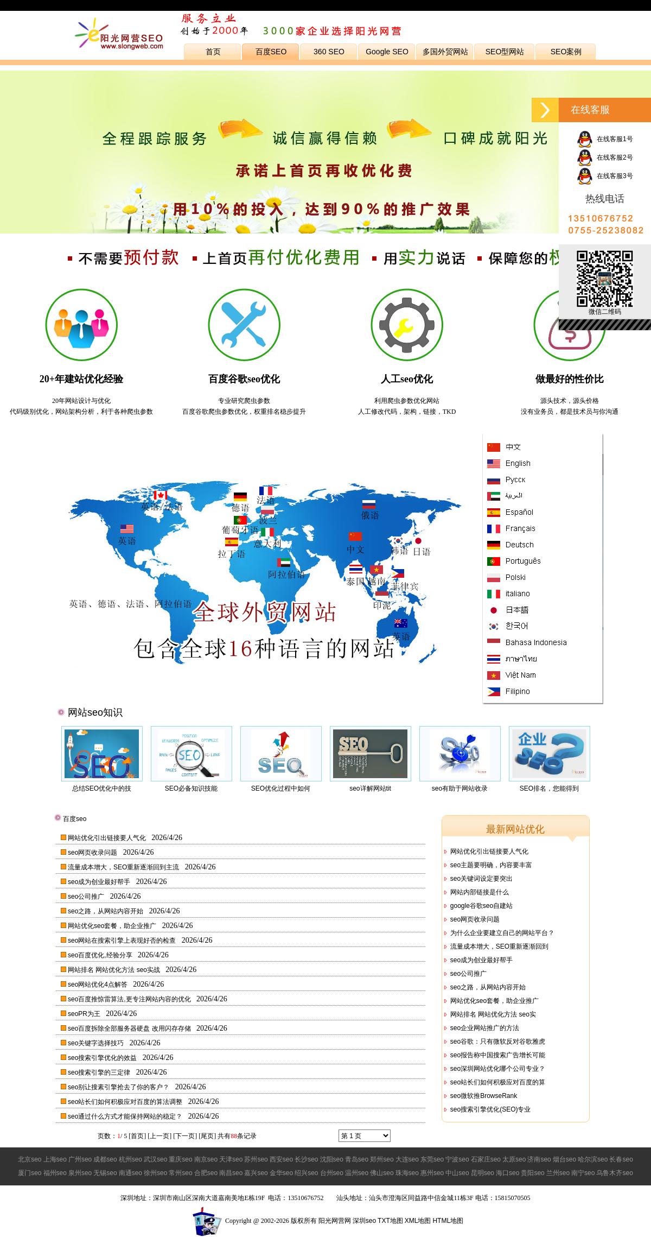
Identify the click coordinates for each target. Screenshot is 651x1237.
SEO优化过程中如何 (280, 788)
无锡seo (105, 1173)
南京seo (206, 1159)
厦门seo (29, 1173)
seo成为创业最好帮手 (100, 882)
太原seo (514, 1159)
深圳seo (364, 1221)
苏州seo (255, 1159)
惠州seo (432, 1173)
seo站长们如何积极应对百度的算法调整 (126, 1102)
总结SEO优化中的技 (101, 788)
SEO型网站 (505, 51)
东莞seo (432, 1159)
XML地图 (418, 1221)
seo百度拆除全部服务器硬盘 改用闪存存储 (130, 1028)
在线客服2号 (605, 157)
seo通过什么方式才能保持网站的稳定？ (126, 1116)
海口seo (507, 1173)
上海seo (55, 1159)
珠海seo (407, 1173)
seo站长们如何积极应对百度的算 (497, 1082)
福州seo (55, 1173)
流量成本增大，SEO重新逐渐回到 (499, 946)
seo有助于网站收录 (460, 788)
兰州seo (558, 1173)
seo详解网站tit (370, 788)
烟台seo (564, 1159)
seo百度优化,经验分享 (101, 955)
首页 (213, 51)
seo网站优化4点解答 (98, 984)
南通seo (130, 1173)
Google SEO (387, 51)
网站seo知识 (95, 712)
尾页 (207, 1136)
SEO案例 (566, 51)
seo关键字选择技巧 (97, 1043)
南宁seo (583, 1173)
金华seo (281, 1173)
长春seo (621, 1159)
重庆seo (180, 1159)
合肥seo (206, 1173)
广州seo (80, 1159)
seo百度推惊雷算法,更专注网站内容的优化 (130, 999)
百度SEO (271, 51)
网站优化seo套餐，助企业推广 (113, 926)
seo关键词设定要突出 (481, 878)
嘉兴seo (255, 1173)
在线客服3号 (605, 176)
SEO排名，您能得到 (549, 788)
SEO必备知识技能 (191, 788)
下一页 (185, 1136)
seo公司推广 (87, 896)
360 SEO (329, 51)
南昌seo (230, 1173)
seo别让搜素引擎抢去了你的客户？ (119, 1087)
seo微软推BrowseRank (483, 1096)
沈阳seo (331, 1159)
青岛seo (356, 1159)
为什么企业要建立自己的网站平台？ (502, 933)
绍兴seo (306, 1173)
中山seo (457, 1173)
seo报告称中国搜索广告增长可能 (497, 1055)
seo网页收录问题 (93, 852)
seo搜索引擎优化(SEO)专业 (490, 1109)
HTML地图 (447, 1221)
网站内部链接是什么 (479, 892)
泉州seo (80, 1173)
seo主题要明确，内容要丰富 (491, 865)
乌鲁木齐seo (614, 1173)
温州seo (356, 1173)
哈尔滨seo (593, 1159)
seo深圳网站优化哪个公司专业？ (497, 1068)
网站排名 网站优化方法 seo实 (493, 1014)
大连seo (407, 1159)
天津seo (230, 1159)
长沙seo (306, 1159)
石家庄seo (486, 1159)
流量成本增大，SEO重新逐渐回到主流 (124, 867)
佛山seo (381, 1173)
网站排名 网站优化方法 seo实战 (115, 970)
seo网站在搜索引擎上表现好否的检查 (123, 940)
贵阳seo (532, 1173)
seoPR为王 (85, 1014)
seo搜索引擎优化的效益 (103, 1058)
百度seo (74, 819)
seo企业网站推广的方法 (484, 1028)
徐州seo (155, 1173)
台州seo (331, 1173)
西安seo (281, 1159)
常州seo (180, 1173)
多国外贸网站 (445, 51)
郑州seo (381, 1159)
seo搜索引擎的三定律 (100, 1072)
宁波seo (457, 1159)
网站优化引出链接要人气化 (108, 838)
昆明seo (482, 1173)
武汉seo (155, 1159)
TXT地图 (390, 1221)
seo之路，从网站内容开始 (106, 911)
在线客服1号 (605, 139)
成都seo (105, 1159)
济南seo (539, 1159)
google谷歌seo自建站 (481, 906)
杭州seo (130, 1159)
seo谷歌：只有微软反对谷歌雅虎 (497, 1041)
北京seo (29, 1159)
